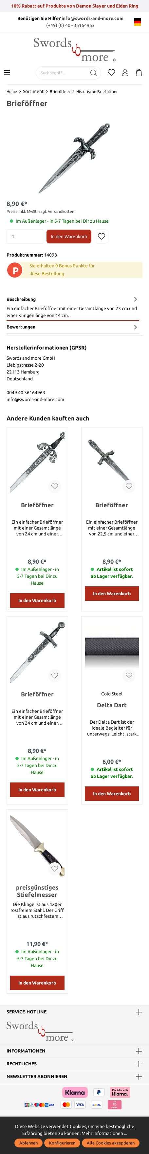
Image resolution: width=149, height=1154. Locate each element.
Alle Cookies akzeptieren (111, 1143)
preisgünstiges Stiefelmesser (37, 892)
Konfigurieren (62, 1143)
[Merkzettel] (111, 73)
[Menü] (6, 73)
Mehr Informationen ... (104, 1133)
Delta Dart (112, 706)
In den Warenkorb (69, 236)
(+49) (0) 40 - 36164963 (70, 25)
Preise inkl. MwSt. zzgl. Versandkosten (40, 211)
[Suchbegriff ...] (61, 72)
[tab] (73, 307)
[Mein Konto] (125, 73)
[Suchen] (93, 72)
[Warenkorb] (138, 73)
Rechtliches (22, 1064)
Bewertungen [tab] (73, 327)
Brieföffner (37, 506)
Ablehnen (28, 1143)
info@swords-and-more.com (92, 18)
